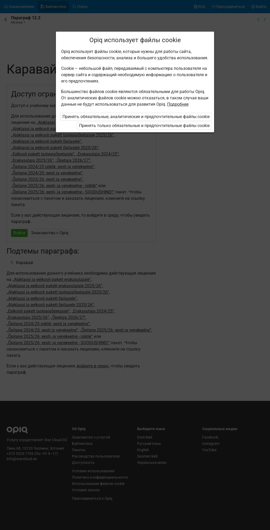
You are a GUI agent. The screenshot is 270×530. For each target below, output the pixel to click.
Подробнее (178, 104)
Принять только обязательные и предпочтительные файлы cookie (144, 125)
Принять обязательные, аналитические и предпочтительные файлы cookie (136, 116)
